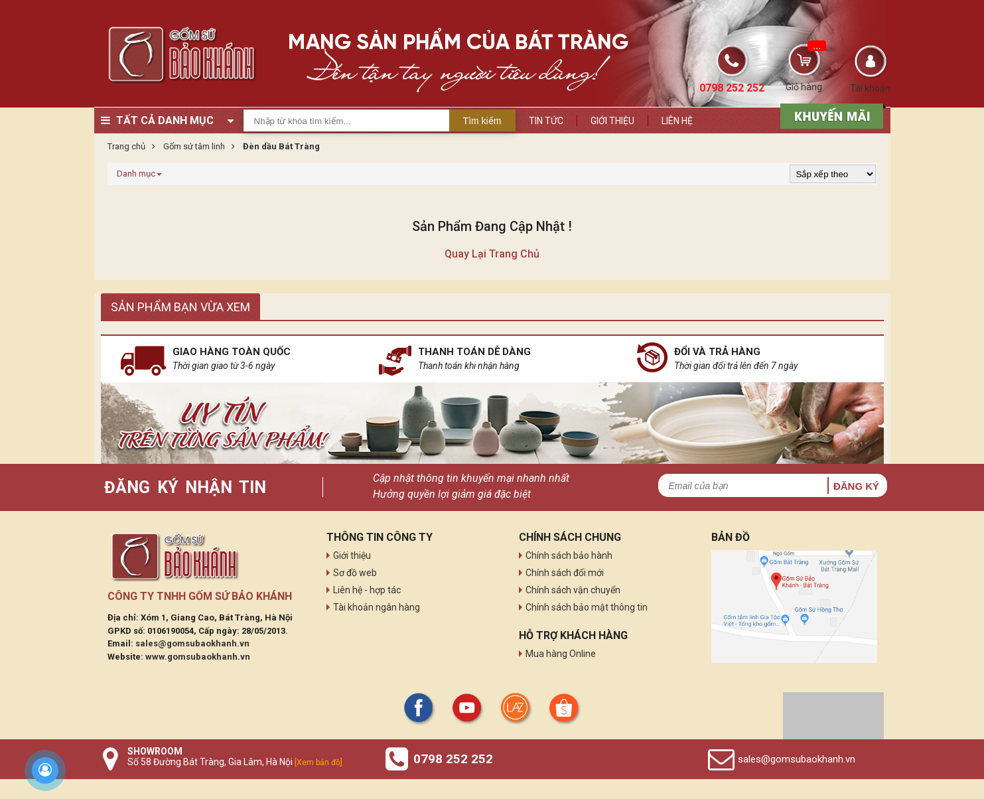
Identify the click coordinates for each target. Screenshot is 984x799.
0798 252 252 (453, 758)
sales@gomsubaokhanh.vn (192, 643)
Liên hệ (677, 120)
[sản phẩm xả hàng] (829, 115)
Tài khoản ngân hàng (376, 607)
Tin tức (546, 120)
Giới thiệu (612, 120)
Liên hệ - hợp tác (367, 590)
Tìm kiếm (482, 120)
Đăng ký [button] (856, 486)
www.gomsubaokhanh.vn (197, 657)
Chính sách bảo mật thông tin (587, 607)
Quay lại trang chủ (492, 254)
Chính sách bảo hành (569, 555)
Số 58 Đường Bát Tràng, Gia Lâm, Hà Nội (234, 762)
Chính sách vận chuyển (573, 590)
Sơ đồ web (355, 572)
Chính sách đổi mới (565, 572)
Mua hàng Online (561, 653)
